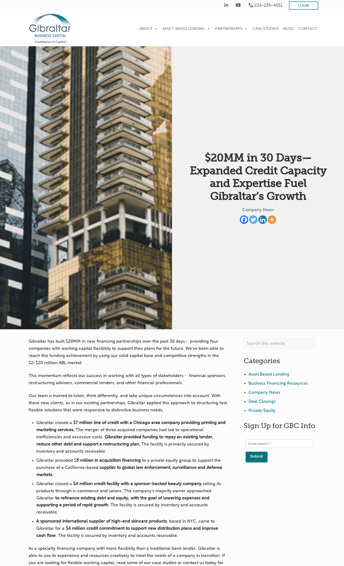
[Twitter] (253, 219)
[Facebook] (244, 219)
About (149, 28)
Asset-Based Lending (186, 28)
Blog (288, 28)
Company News (258, 209)
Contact (307, 28)
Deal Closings (262, 401)
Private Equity (261, 410)
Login (303, 5)
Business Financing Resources (278, 383)
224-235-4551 (266, 5)
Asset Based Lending (268, 374)
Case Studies (266, 28)
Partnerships (231, 28)
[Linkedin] (262, 219)
